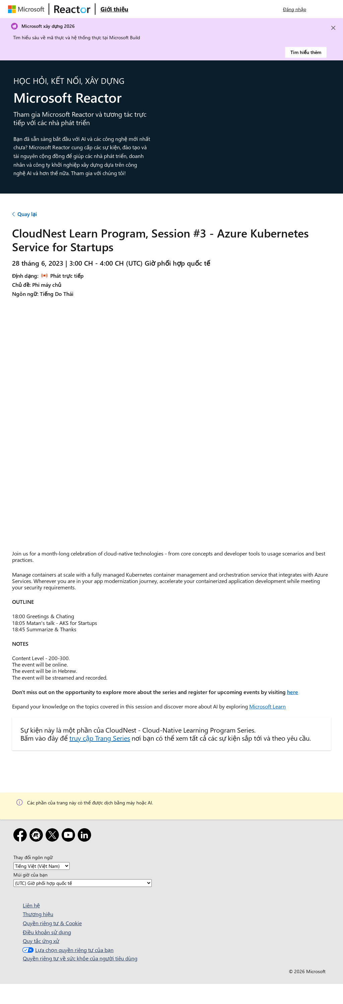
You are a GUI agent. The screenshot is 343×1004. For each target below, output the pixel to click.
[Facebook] (21, 836)
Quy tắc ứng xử (41, 940)
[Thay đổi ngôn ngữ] (41, 866)
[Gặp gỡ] (37, 836)
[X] (54, 836)
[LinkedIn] (86, 836)
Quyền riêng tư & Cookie (52, 923)
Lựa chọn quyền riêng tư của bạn (67, 949)
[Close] (333, 27)
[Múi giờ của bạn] (82, 883)
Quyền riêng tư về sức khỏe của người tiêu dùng (80, 958)
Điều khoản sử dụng (47, 932)
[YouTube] (70, 836)
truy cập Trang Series (99, 737)
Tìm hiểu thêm (305, 52)
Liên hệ (31, 905)
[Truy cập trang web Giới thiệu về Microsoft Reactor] (114, 9)
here (292, 691)
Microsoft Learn (267, 706)
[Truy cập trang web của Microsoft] (27, 9)
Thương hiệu (38, 913)
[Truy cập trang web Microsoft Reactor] (72, 9)
